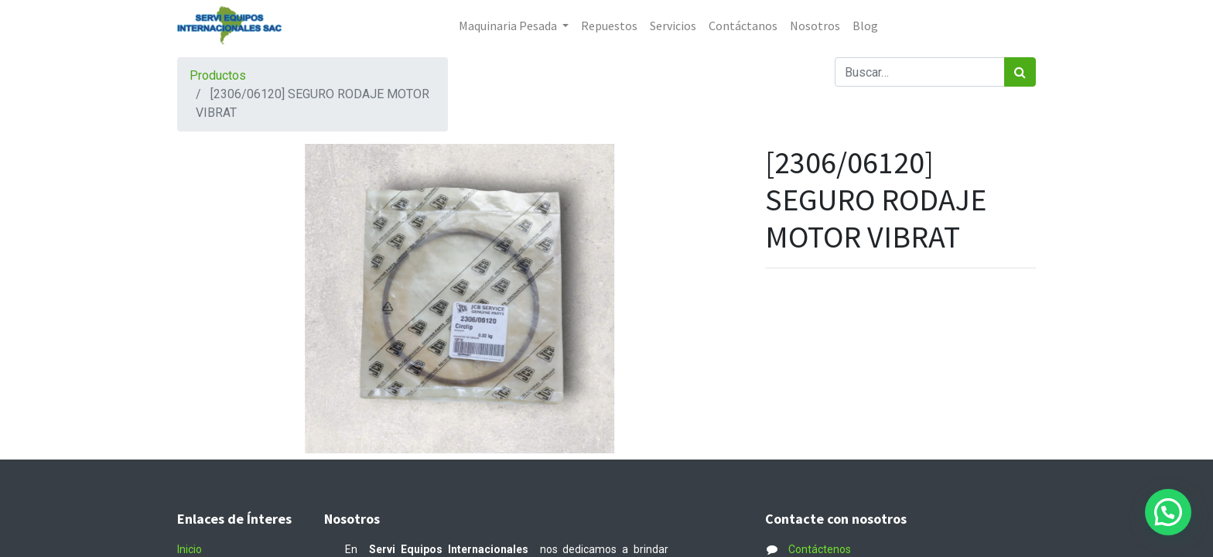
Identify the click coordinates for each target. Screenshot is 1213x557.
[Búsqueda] (1020, 72)
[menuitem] (609, 25)
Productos (218, 75)
